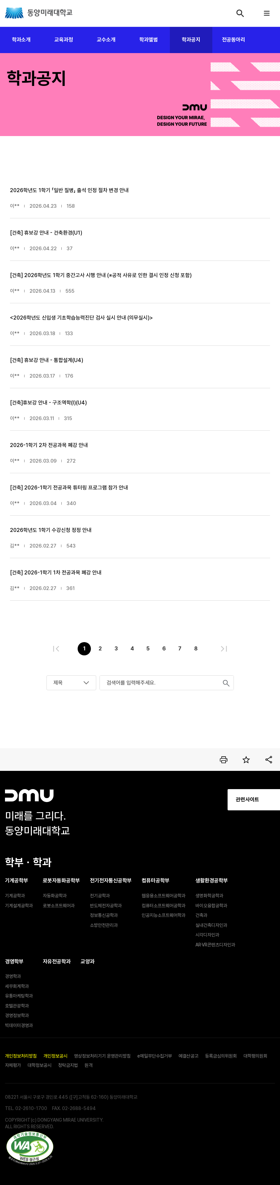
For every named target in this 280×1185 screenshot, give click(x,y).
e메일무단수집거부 (154, 1056)
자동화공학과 (55, 895)
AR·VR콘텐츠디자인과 (215, 944)
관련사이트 (190, 799)
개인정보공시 (55, 1056)
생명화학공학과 (209, 895)
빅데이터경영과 (19, 1025)
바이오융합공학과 (211, 905)
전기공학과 (100, 895)
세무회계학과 (17, 986)
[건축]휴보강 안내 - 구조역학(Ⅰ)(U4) (48, 403)
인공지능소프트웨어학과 (163, 915)
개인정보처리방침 (21, 1056)
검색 (240, 13)
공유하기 (268, 759)
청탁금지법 (68, 1065)
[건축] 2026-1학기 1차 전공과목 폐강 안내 (56, 572)
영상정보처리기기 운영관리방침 (102, 1056)
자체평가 (13, 1065)
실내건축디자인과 (211, 925)
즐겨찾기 (246, 759)
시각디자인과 (207, 934)
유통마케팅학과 (19, 996)
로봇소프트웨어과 (59, 905)
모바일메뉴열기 (266, 13)
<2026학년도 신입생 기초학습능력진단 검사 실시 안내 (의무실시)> (81, 318)
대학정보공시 (39, 1065)
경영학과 (13, 976)
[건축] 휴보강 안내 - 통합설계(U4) (46, 360)
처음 (56, 648)
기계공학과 (15, 895)
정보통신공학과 (104, 915)
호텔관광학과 (17, 1005)
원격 (89, 1065)
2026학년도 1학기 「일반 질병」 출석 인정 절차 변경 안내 (69, 190)
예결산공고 (188, 1056)
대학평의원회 (255, 1056)
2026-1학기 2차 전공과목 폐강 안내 (49, 445)
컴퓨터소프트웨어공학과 (163, 905)
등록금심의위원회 (221, 1056)
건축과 (201, 915)
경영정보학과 (17, 1015)
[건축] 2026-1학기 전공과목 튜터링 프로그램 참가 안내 (69, 487)
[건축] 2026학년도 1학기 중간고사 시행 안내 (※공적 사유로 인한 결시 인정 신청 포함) (101, 275)
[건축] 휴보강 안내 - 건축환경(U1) (46, 233)
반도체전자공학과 (106, 905)
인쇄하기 (223, 759)
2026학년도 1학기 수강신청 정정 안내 (51, 530)
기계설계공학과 (19, 905)
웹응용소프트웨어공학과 (163, 895)
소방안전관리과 (104, 925)
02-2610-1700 (31, 1108)
